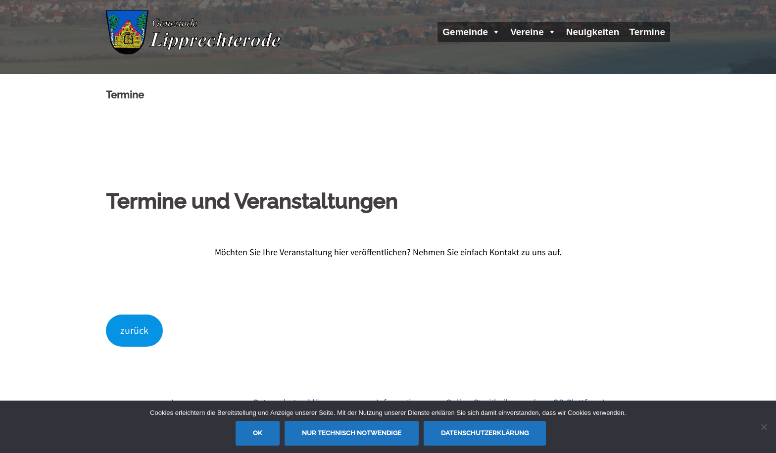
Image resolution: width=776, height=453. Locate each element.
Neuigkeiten (593, 32)
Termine (647, 32)
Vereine (533, 32)
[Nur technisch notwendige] (764, 427)
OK (257, 433)
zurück (134, 330)
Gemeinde (471, 32)
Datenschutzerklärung (485, 433)
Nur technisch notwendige (351, 433)
